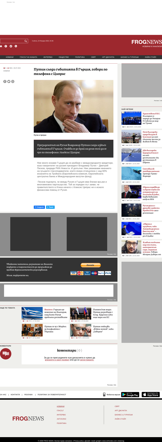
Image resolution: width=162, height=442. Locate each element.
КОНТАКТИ (15, 394)
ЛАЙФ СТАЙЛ (150, 57)
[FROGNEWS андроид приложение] (130, 394)
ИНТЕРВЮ (47, 57)
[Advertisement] (81, 18)
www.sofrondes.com (109, 441)
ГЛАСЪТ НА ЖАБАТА (28, 57)
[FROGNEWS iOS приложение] (150, 394)
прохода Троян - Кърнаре (151, 172)
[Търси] (26, 41)
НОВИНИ (10, 57)
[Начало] (1, 46)
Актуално (61, 419)
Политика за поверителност (52, 394)
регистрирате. (87, 360)
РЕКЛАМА (28, 394)
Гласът (60, 411)
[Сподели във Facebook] (4, 81)
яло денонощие (151, 209)
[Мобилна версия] (111, 394)
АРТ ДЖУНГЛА (108, 57)
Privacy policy (79, 441)
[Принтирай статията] (12, 81)
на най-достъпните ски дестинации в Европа (151, 156)
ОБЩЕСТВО (64, 57)
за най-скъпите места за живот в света (151, 137)
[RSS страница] (16, 46)
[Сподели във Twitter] (8, 81)
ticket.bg (121, 441)
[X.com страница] (11, 46)
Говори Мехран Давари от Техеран (152, 249)
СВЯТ (93, 57)
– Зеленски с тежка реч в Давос (151, 230)
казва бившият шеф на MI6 (151, 193)
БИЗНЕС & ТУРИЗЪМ (130, 57)
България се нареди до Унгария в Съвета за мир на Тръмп (151, 118)
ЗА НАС (3, 394)
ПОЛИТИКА (80, 57)
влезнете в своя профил (57, 360)
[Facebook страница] (6, 46)
